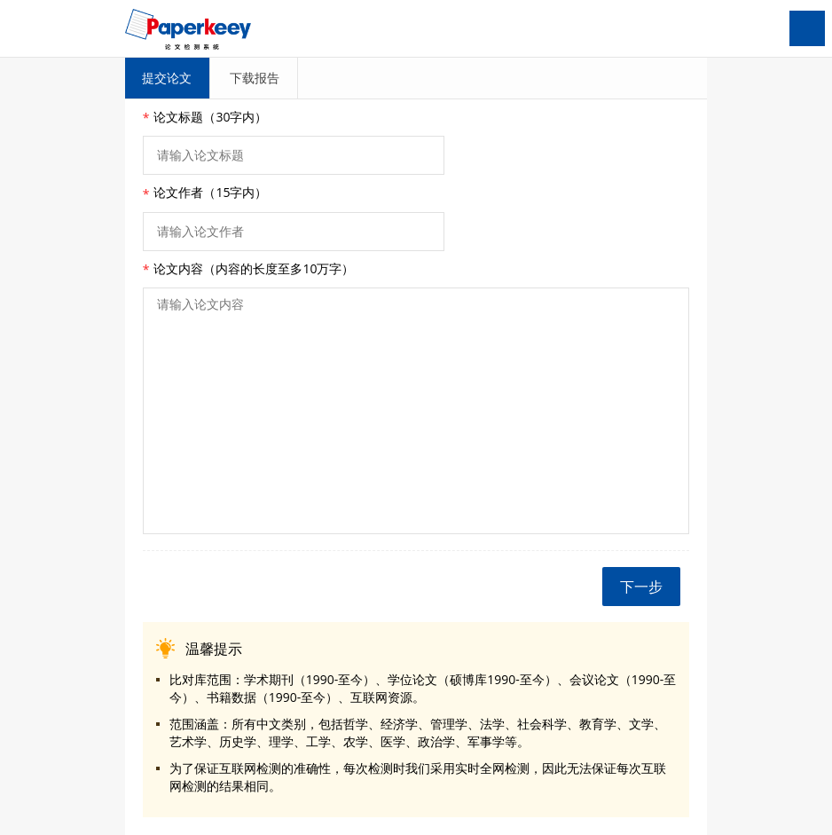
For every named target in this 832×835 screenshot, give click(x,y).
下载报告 (254, 77)
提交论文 (167, 77)
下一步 (641, 586)
